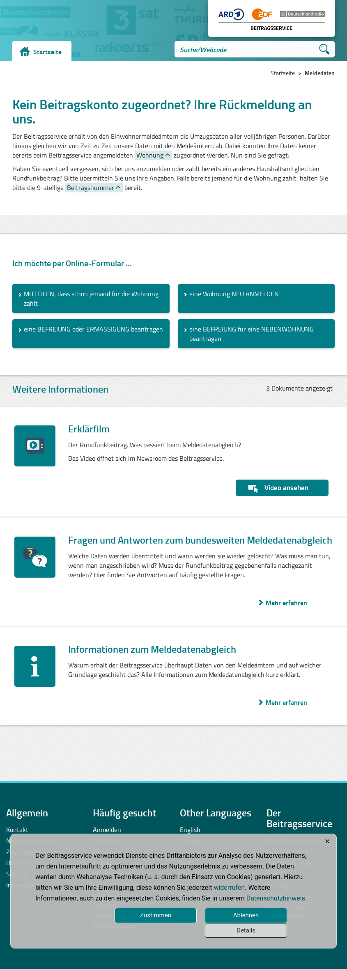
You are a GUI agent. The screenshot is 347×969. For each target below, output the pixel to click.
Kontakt (17, 829)
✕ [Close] (327, 841)
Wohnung (149, 155)
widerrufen (229, 887)
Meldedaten (320, 73)
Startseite (47, 51)
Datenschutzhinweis (275, 898)
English (190, 829)
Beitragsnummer (90, 187)
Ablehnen (246, 915)
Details (246, 930)
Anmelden (107, 829)
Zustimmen (155, 915)
